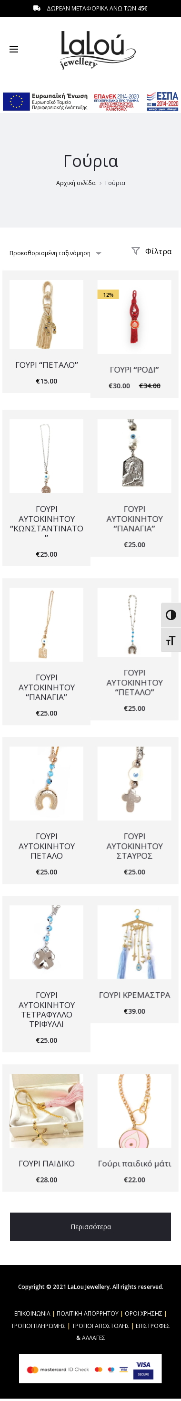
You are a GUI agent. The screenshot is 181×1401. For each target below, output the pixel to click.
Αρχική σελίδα (76, 183)
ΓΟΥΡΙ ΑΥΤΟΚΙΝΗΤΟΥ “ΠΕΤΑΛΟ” (134, 681)
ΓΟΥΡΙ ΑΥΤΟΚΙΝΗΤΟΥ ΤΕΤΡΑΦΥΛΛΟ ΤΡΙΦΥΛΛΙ (47, 1008)
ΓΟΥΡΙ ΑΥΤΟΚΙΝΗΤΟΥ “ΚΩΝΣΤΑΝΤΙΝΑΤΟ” (46, 523)
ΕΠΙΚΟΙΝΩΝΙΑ (32, 1314)
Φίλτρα (151, 251)
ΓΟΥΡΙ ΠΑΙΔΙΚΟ (47, 1161)
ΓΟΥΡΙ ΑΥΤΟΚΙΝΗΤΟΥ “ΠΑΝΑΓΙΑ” (134, 518)
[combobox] (55, 253)
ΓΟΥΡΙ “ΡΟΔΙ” (134, 369)
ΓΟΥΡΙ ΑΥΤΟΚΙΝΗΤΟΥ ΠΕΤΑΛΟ (47, 845)
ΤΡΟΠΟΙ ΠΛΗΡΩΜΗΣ (38, 1326)
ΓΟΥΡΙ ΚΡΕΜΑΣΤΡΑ (134, 993)
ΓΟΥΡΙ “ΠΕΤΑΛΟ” (46, 364)
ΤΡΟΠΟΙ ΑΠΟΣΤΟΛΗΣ (101, 1326)
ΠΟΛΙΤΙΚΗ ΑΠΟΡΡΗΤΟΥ (88, 1314)
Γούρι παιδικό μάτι (134, 1161)
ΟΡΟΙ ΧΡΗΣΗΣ (143, 1314)
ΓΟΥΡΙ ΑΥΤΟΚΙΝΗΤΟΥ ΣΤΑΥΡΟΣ (134, 845)
